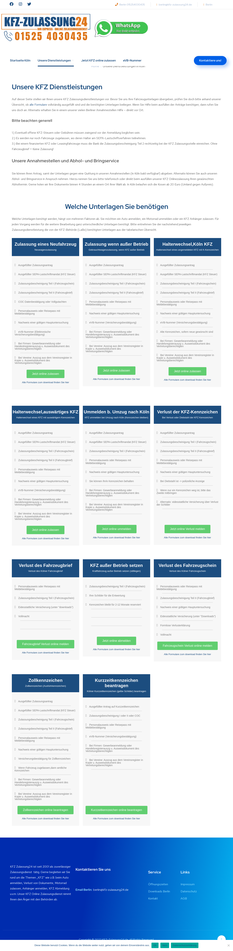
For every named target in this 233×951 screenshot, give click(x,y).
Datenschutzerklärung (185, 945)
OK (155, 945)
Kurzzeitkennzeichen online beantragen (116, 810)
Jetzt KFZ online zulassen (98, 52)
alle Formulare (38, 105)
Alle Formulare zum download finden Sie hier (45, 382)
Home (95, 66)
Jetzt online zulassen (45, 373)
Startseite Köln (20, 52)
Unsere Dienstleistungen (54, 52)
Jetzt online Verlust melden (187, 528)
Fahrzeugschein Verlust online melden (187, 645)
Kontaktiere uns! (210, 52)
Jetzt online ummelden (116, 528)
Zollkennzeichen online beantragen (45, 810)
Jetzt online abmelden (116, 640)
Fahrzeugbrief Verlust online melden (45, 644)
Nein (164, 945)
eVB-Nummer (132, 52)
